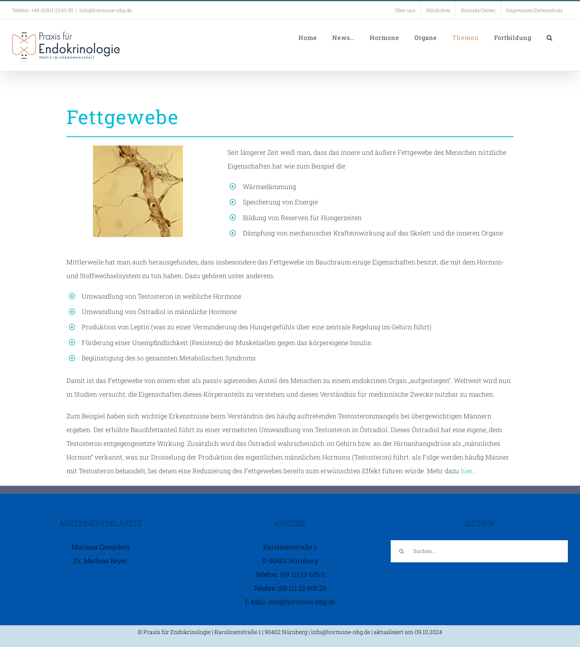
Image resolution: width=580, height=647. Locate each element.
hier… (468, 470)
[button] (550, 37)
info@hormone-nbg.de (105, 10)
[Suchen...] (479, 551)
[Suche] (402, 551)
